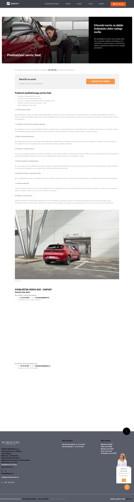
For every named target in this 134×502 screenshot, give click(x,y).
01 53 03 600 (24, 297)
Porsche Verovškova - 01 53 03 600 (73, 444)
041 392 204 (52, 70)
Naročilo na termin (100, 81)
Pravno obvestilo (43, 499)
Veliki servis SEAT (106, 446)
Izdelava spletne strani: (121, 499)
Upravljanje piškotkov (29, 499)
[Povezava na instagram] (5, 471)
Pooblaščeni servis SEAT (109, 453)
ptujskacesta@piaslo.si (42, 366)
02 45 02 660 (24, 366)
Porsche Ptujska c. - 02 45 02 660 (73, 446)
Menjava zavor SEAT (107, 449)
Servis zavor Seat (106, 451)
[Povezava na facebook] (2, 471)
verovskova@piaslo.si (42, 297)
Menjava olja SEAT (107, 444)
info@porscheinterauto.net (10, 477)
